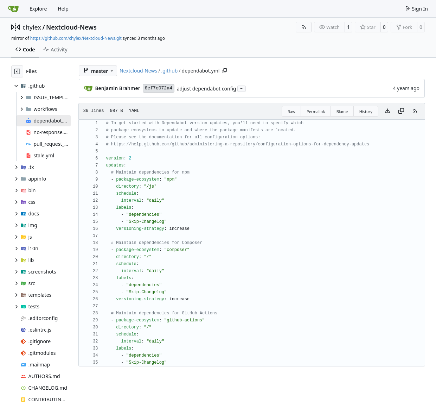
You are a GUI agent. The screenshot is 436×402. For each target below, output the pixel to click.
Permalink (316, 111)
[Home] (13, 8)
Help (63, 8)
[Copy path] (224, 70)
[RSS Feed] (304, 27)
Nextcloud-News (71, 27)
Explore (38, 8)
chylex (32, 27)
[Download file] (387, 111)
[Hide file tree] (17, 71)
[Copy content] (401, 111)
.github (169, 70)
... (241, 88)
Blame (342, 111)
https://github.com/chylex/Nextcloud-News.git (76, 38)
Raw (291, 111)
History (365, 111)
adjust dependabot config (206, 88)
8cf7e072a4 (158, 88)
